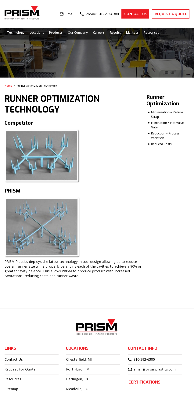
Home (8, 85)
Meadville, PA (77, 389)
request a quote (171, 13)
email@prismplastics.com (155, 369)
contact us (137, 13)
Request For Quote (20, 369)
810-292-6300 (110, 13)
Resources (13, 379)
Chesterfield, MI (79, 359)
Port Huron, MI (78, 369)
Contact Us (14, 359)
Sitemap (11, 389)
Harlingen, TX (77, 379)
